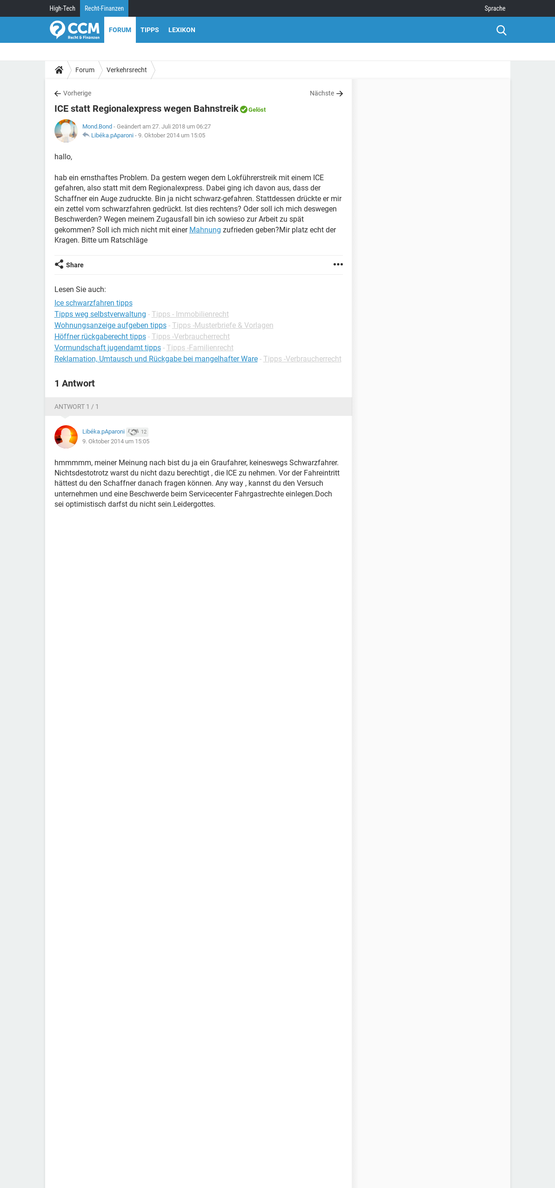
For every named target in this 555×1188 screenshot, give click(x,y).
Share (75, 265)
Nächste (322, 93)
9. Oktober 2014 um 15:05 (171, 135)
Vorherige (77, 93)
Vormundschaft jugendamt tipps (107, 347)
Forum (120, 30)
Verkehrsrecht (127, 70)
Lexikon (181, 30)
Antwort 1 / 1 (76, 406)
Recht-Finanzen (104, 8)
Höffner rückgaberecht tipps (100, 336)
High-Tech (62, 8)
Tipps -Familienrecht (200, 347)
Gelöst (257, 109)
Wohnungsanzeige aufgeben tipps (110, 325)
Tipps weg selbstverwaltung (100, 314)
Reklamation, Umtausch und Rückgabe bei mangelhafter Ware (156, 358)
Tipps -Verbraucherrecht (191, 336)
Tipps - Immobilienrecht (190, 314)
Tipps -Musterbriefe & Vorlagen (223, 325)
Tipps (149, 30)
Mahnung (205, 229)
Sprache (495, 8)
